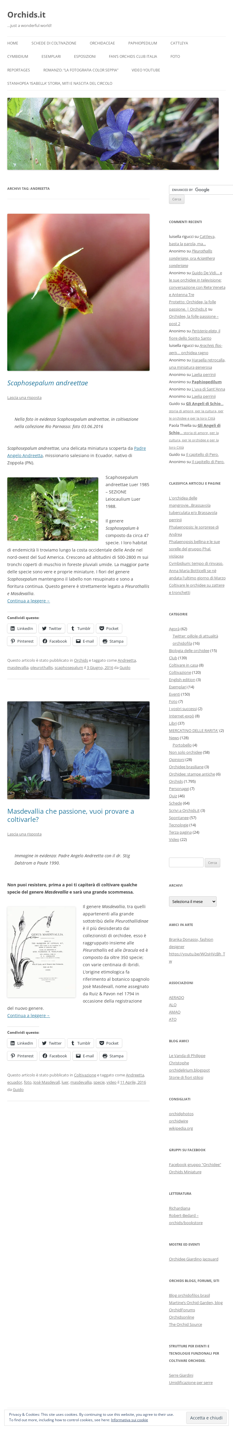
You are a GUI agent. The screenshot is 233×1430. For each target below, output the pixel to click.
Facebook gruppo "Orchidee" (195, 1164)
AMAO (175, 1012)
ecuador (14, 1082)
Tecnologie (178, 825)
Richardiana (179, 1208)
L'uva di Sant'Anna (208, 389)
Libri (173, 723)
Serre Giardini (181, 1375)
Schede (175, 803)
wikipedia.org (181, 1128)
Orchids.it (26, 14)
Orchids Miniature (185, 1172)
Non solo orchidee (185, 752)
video (111, 1082)
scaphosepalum (69, 667)
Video (174, 839)
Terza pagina (180, 832)
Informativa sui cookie (129, 1419)
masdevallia (18, 667)
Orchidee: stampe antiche (192, 774)
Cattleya (179, 43)
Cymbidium (17, 56)
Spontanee (179, 817)
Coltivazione (85, 1075)
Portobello (182, 745)
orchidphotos (181, 1113)
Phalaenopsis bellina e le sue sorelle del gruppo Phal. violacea (194, 549)
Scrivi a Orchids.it (184, 810)
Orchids (81, 660)
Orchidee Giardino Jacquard (193, 1259)
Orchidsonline (181, 1317)
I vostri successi (183, 708)
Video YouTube (146, 70)
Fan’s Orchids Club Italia (133, 56)
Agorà (174, 628)
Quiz (173, 796)
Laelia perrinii (204, 374)
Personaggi (179, 788)
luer (65, 1082)
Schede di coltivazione (54, 43)
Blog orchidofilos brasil (189, 1295)
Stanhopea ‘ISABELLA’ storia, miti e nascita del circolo (59, 83)
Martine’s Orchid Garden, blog (196, 1302)
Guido (125, 667)
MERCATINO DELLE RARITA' (193, 730)
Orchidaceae (102, 43)
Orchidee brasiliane (186, 766)
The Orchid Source (185, 1324)
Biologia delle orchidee (189, 650)
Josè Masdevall (46, 1082)
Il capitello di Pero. (202, 454)
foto (28, 1082)
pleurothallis (41, 667)
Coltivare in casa (183, 665)
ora (192, 258)
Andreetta (127, 660)
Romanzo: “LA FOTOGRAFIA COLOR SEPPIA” (80, 70)
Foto (175, 56)
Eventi (174, 694)
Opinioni (176, 759)
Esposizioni (85, 56)
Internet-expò (181, 716)
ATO (173, 1019)
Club (173, 658)
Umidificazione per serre (191, 1382)
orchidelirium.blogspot (189, 1070)
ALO (173, 1004)
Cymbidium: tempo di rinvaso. (196, 563)
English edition (182, 679)
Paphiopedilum (142, 43)
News (174, 737)
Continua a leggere (28, 601)
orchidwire (178, 1121)
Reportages (18, 70)
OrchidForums (182, 1310)
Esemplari (51, 56)
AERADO (176, 997)
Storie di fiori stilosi (186, 1077)
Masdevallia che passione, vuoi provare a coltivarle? (70, 814)
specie (99, 1082)
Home (12, 43)
